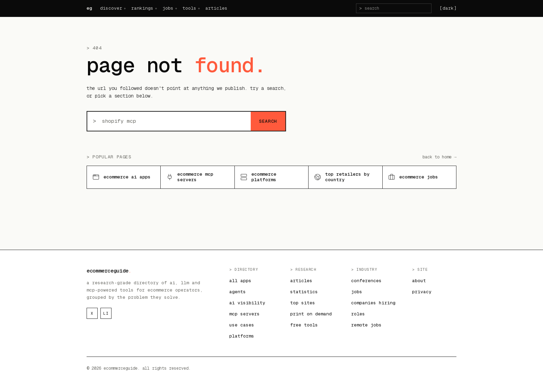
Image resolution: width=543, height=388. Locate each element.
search (268, 121)
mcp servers (244, 314)
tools (189, 8)
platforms (241, 336)
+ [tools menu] (199, 8)
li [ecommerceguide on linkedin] (105, 313)
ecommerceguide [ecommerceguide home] (109, 270)
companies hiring (373, 303)
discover (111, 8)
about (419, 281)
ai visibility (247, 303)
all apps (240, 281)
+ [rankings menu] (156, 8)
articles (216, 8)
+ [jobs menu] (176, 8)
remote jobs (366, 325)
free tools (304, 325)
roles (358, 314)
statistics (304, 292)
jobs (167, 8)
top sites (302, 303)
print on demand (311, 314)
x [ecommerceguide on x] (92, 313)
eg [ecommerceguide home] (89, 8)
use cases (241, 325)
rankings (142, 8)
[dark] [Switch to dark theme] (448, 8)
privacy (421, 292)
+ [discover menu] (125, 8)
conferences (366, 281)
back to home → (439, 157)
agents (237, 292)
